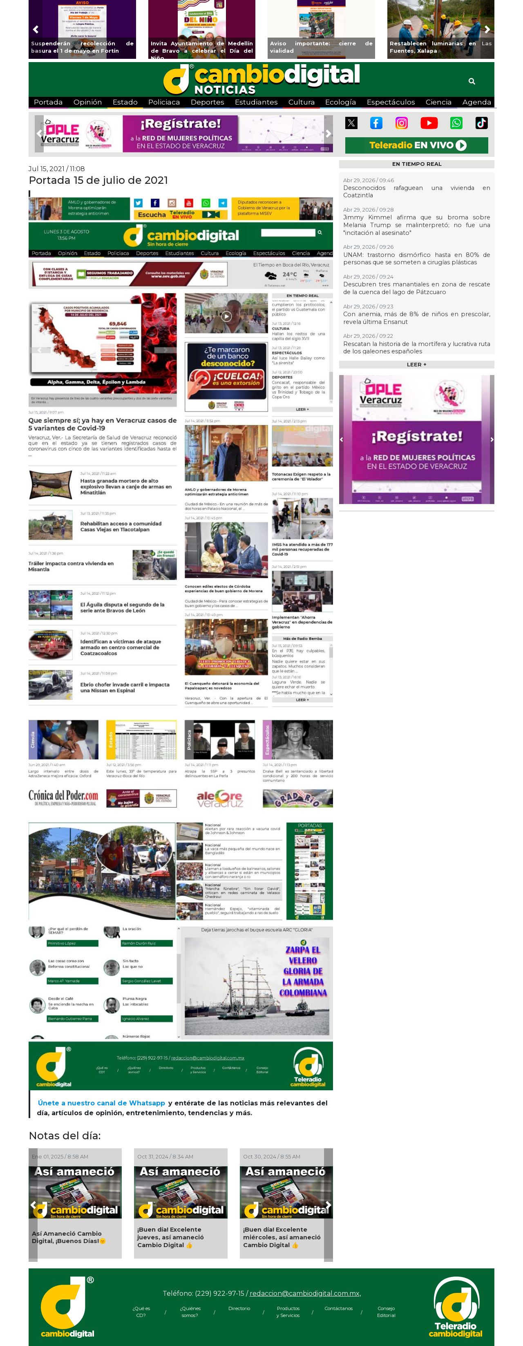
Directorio (239, 1308)
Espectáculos (391, 102)
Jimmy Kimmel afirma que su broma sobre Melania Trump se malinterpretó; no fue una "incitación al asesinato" (416, 225)
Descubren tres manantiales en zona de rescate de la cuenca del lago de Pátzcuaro (416, 288)
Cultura (301, 102)
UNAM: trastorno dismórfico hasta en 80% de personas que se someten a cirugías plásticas (416, 258)
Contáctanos (337, 1308)
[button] (35, 29)
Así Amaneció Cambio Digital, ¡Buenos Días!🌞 (69, 1237)
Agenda (477, 102)
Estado (125, 102)
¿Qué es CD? (141, 1312)
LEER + (417, 365)
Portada (48, 102)
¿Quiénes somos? (190, 1312)
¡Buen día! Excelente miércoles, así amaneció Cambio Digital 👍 (282, 1237)
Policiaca (164, 102)
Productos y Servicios (288, 1312)
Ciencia (439, 102)
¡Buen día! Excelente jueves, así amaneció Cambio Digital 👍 (170, 1237)
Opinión (88, 102)
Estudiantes (256, 102)
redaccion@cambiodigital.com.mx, (305, 1293)
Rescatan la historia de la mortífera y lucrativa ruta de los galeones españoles (416, 347)
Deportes (207, 102)
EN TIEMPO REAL (417, 164)
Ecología (340, 102)
